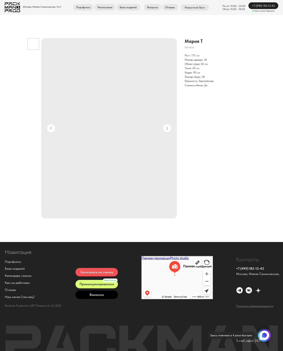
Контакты (247, 259)
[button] (96, 272)
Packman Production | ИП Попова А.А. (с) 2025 (33, 305)
